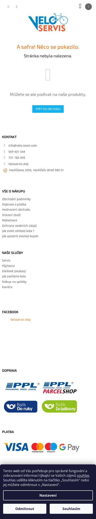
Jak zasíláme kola (14, 276)
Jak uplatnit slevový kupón (20, 236)
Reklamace (9, 220)
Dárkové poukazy (14, 271)
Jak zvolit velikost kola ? (18, 231)
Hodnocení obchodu (16, 209)
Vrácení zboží (11, 215)
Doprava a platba (14, 204)
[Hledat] (8, 7)
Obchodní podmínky (16, 199)
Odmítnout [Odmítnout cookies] (24, 508)
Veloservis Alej (18, 164)
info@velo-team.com (22, 145)
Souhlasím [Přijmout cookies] (71, 508)
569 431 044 (16, 152)
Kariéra (7, 287)
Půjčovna (8, 266)
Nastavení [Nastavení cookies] (48, 495)
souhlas (83, 475)
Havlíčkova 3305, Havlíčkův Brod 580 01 (36, 170)
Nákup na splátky (14, 282)
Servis (6, 260)
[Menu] (88, 7)
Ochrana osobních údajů (19, 226)
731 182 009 (16, 158)
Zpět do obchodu (48, 109)
